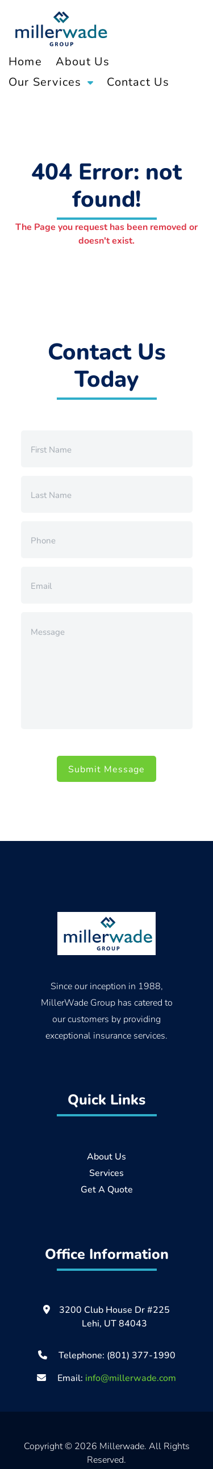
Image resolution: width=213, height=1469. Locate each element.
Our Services (45, 81)
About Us (83, 61)
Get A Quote (107, 1189)
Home (25, 61)
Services (106, 1172)
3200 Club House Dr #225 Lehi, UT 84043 (114, 1316)
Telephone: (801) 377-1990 (117, 1355)
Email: (106, 1377)
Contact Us (138, 81)
